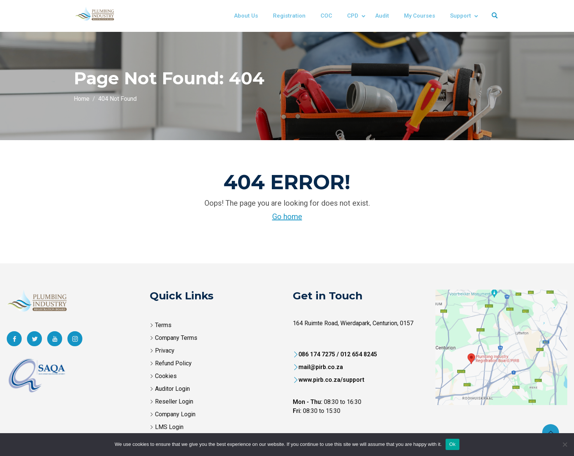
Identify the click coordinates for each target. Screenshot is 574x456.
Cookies (166, 376)
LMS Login (169, 427)
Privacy (164, 350)
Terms (163, 325)
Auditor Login (172, 388)
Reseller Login (174, 401)
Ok (452, 444)
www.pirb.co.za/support (331, 379)
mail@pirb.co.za (320, 367)
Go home (287, 216)
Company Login (175, 414)
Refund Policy (173, 363)
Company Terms (176, 337)
